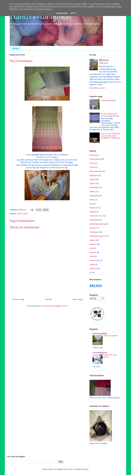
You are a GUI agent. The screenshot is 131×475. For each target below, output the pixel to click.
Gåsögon (93, 175)
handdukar (93, 232)
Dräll (19, 213)
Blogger (85, 469)
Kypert (92, 179)
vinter (91, 256)
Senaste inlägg (18, 299)
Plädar (92, 191)
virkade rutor (94, 260)
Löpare (25, 213)
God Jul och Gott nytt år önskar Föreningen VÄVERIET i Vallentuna (110, 135)
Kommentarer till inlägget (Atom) (54, 306)
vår (90, 273)
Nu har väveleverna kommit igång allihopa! (110, 115)
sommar (92, 252)
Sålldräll (92, 212)
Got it (73, 13)
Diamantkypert (95, 159)
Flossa (92, 167)
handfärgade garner (97, 236)
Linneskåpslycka (99, 352)
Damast (92, 155)
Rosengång (94, 196)
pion (91, 248)
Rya (91, 204)
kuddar (92, 240)
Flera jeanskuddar (108, 100)
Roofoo (70, 469)
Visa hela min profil (97, 88)
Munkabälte (94, 187)
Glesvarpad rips (95, 171)
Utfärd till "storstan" (110, 336)
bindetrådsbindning (97, 224)
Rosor (91, 200)
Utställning (93, 220)
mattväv (92, 244)
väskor (92, 264)
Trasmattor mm (95, 216)
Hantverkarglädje (99, 333)
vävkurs (92, 268)
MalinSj (105, 60)
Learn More (61, 13)
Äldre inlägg (77, 299)
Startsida (15, 48)
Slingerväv (93, 208)
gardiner (92, 228)
